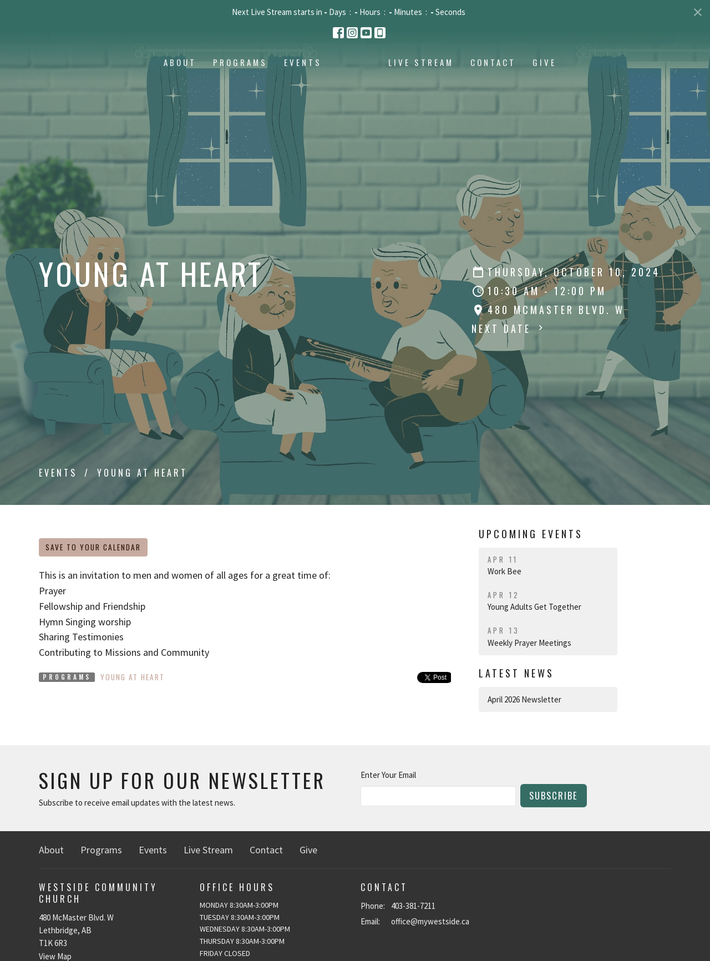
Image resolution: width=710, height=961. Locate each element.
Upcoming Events (531, 534)
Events (231, 88)
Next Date (508, 328)
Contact (565, 88)
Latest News (516, 673)
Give (616, 88)
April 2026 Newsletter (524, 699)
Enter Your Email (388, 775)
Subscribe (553, 795)
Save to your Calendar (93, 547)
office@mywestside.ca (430, 921)
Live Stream (493, 88)
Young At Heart (132, 676)
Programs (168, 88)
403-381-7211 (413, 906)
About (108, 88)
